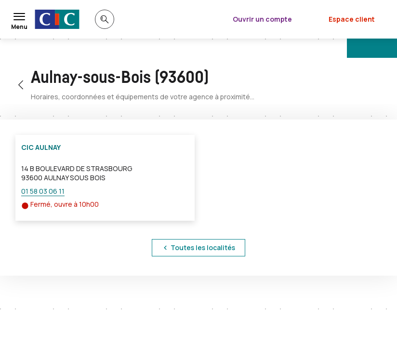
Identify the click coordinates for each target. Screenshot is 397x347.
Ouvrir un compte (262, 19)
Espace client (352, 19)
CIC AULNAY (41, 147)
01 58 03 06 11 (43, 191)
